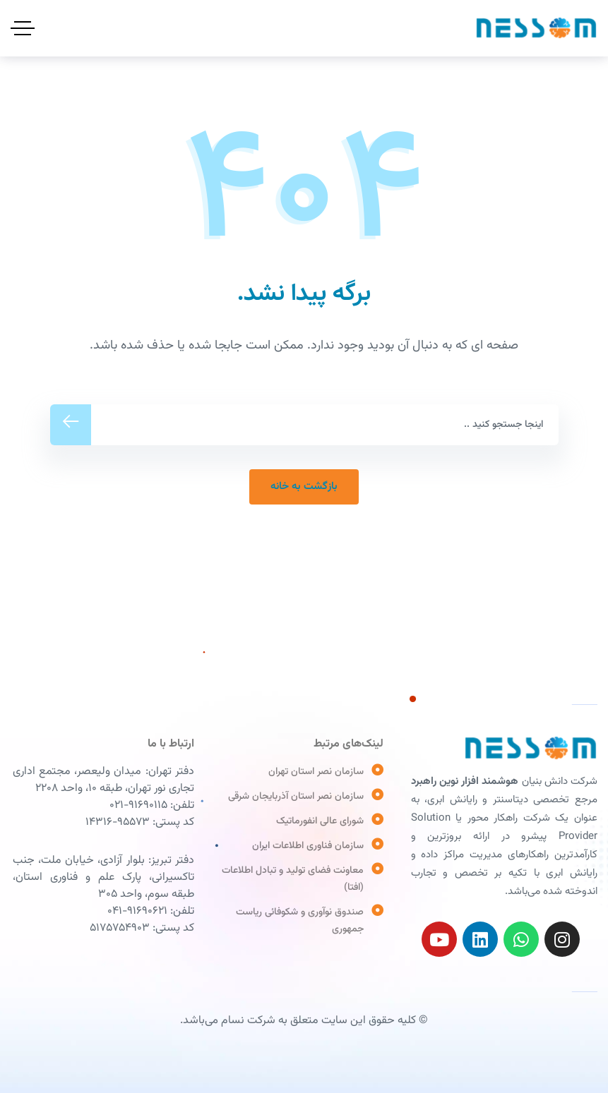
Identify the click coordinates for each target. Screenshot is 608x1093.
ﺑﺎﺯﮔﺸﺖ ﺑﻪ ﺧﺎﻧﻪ (304, 486)
